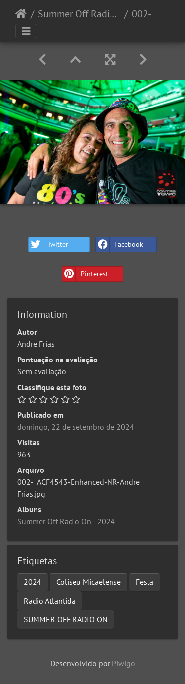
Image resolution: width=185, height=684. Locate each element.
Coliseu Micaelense (88, 582)
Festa (144, 582)
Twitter (48, 244)
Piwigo (123, 663)
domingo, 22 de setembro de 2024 (75, 427)
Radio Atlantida (49, 601)
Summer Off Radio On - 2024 (79, 13)
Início (21, 13)
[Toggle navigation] (26, 31)
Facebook (119, 244)
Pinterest (85, 274)
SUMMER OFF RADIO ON (66, 619)
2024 (32, 582)
